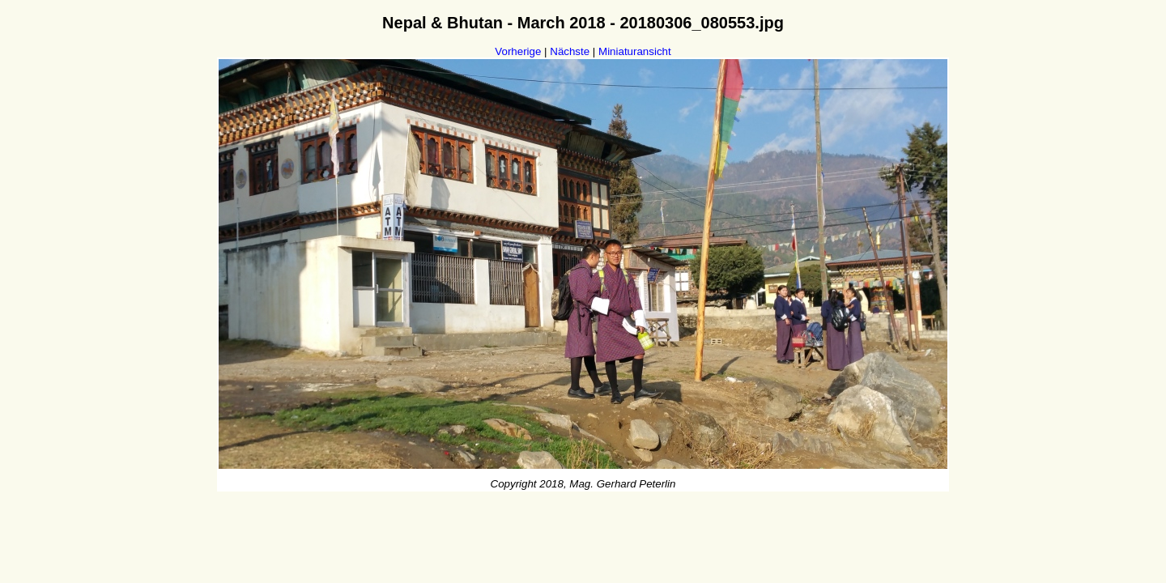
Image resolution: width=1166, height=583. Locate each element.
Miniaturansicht (634, 51)
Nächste (569, 51)
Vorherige (518, 51)
